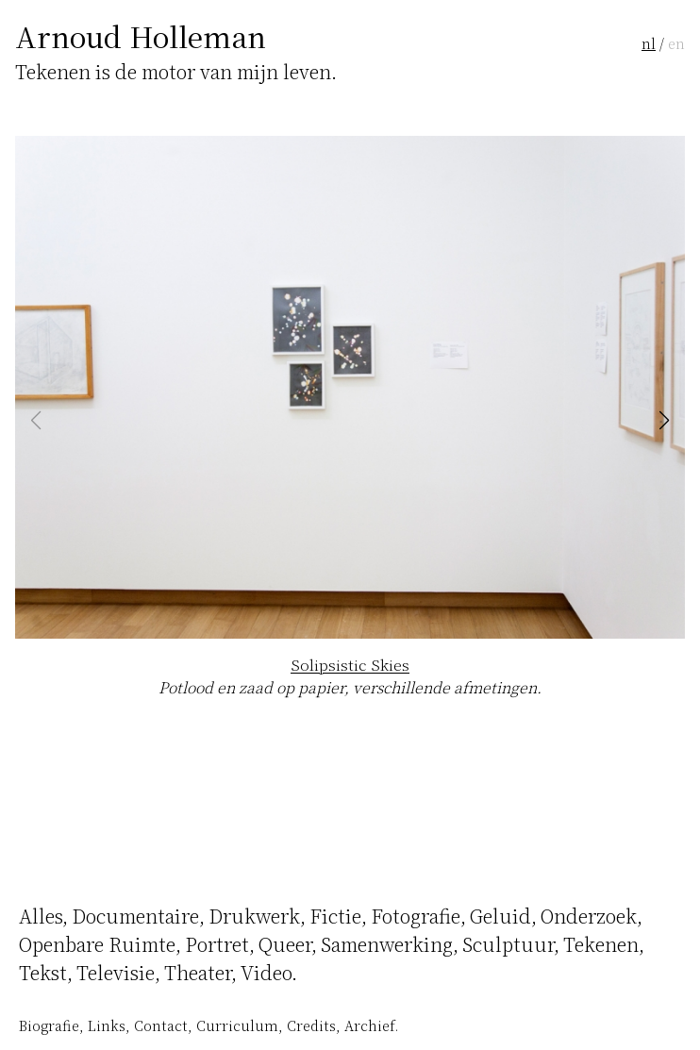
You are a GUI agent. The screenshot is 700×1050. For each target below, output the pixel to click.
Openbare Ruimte (97, 944)
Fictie (335, 915)
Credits (311, 1025)
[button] (664, 420)
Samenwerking (387, 944)
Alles (40, 915)
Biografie (49, 1025)
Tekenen (601, 944)
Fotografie (415, 915)
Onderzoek (589, 915)
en (676, 43)
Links (106, 1025)
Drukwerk (254, 915)
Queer (284, 944)
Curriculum (237, 1025)
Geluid (500, 915)
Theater (197, 972)
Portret (217, 944)
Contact (161, 1025)
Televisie (115, 972)
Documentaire (135, 915)
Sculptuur (508, 944)
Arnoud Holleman (140, 36)
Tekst (43, 972)
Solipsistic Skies (350, 664)
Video (266, 972)
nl (649, 43)
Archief (369, 1025)
